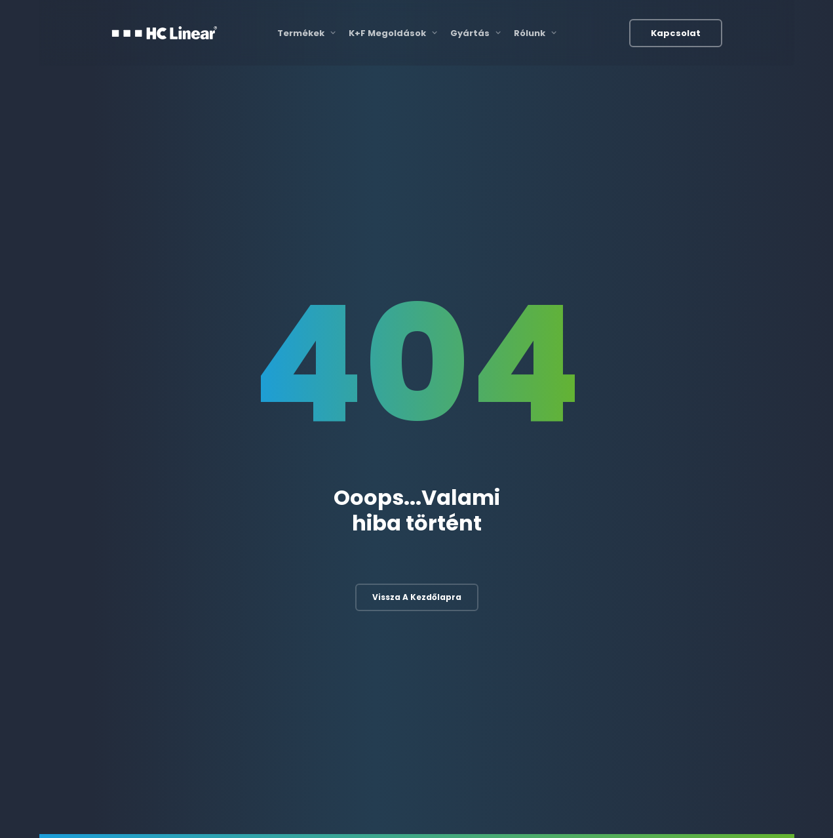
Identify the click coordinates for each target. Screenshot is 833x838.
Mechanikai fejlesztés (351, 607)
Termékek (306, 33)
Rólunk (535, 33)
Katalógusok (529, 809)
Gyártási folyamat (527, 580)
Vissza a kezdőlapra (416, 418)
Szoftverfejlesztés (344, 634)
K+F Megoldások (393, 33)
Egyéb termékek (704, 634)
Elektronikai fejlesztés (351, 580)
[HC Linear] (164, 32)
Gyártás (475, 33)
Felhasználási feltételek (611, 809)
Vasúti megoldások (711, 580)
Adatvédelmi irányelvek (713, 809)
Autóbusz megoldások (718, 607)
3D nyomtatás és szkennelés (549, 607)
